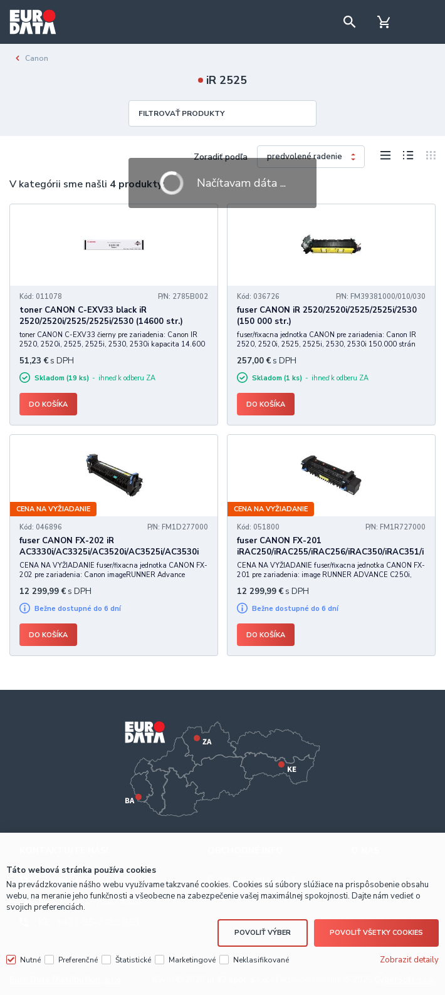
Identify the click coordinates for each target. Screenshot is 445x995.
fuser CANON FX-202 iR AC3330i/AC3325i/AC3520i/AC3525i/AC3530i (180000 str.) (109, 552)
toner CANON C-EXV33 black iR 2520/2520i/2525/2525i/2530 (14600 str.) (101, 316)
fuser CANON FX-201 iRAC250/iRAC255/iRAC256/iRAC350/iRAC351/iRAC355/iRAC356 (330, 552)
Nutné (30, 958)
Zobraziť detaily (409, 958)
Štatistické (133, 958)
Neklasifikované (261, 958)
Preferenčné (78, 958)
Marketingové (192, 958)
